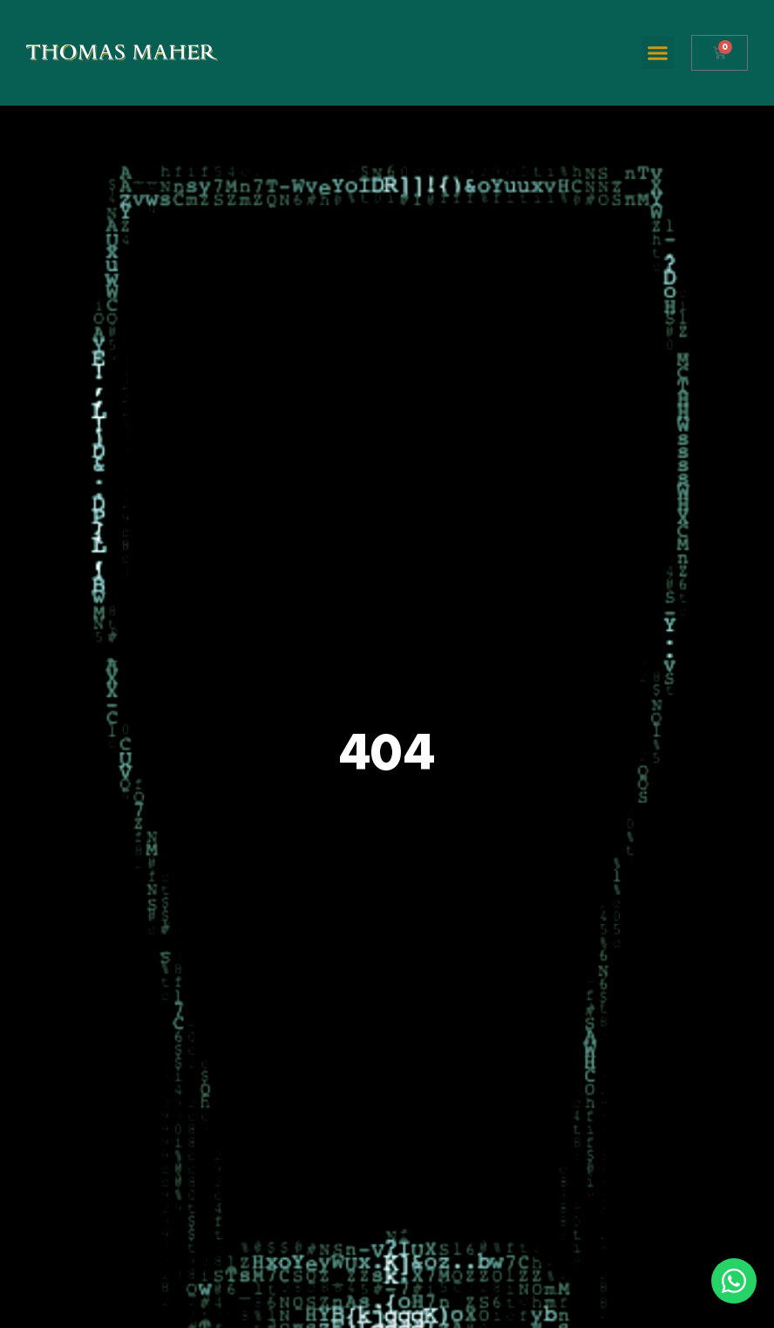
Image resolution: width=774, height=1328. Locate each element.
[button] (658, 53)
